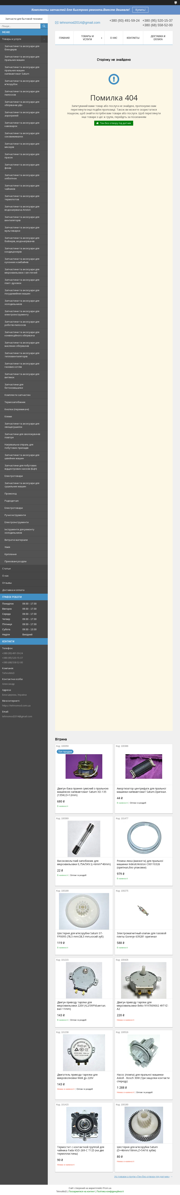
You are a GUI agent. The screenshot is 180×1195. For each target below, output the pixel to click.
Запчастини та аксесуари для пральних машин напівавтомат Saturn (22, 70)
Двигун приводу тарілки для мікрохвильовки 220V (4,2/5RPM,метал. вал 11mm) (81, 1006)
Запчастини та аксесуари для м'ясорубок (22, 82)
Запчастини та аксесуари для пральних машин (22, 58)
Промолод (11, 493)
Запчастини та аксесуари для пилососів (22, 93)
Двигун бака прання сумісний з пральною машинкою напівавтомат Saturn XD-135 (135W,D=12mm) (83, 792)
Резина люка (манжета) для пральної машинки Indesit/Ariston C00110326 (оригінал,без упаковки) (140, 864)
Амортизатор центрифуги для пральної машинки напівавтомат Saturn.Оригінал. (141, 790)
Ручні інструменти (15, 515)
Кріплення (11, 554)
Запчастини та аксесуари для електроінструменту (22, 312)
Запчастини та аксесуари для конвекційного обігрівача (22, 333)
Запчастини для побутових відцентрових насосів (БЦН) (21, 467)
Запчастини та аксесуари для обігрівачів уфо (22, 103)
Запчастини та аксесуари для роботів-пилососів (22, 323)
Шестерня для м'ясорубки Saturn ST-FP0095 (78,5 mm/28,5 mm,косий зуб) (80, 935)
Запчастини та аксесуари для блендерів (22, 47)
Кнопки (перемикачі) (17, 409)
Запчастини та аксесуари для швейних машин (22, 456)
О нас (5, 575)
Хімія (7, 547)
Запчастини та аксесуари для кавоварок (22, 124)
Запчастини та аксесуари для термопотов (22, 197)
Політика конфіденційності (110, 1191)
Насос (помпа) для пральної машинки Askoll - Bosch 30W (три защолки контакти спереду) (143, 1078)
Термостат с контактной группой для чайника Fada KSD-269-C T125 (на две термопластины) (80, 1150)
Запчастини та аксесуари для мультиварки (22, 229)
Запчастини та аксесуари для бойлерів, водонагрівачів (22, 239)
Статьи (6, 568)
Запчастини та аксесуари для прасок (22, 155)
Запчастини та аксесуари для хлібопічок (22, 176)
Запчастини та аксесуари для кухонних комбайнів (22, 260)
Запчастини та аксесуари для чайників (22, 187)
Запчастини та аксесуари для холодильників (22, 302)
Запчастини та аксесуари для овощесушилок (22, 425)
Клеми (8, 416)
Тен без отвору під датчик (115, 123)
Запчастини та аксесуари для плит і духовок (22, 281)
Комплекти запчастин (17, 395)
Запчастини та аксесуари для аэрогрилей (22, 114)
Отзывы (7, 582)
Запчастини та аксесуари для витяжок (22, 375)
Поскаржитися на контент (82, 1191)
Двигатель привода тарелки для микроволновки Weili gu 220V (77, 1076)
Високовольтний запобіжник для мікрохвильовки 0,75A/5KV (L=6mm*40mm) (84, 862)
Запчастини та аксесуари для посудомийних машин (22, 292)
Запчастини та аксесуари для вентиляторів (22, 218)
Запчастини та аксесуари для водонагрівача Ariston (22, 208)
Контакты (133, 37)
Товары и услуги (11, 39)
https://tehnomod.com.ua (16, 705)
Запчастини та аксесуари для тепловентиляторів (22, 354)
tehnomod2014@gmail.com (17, 716)
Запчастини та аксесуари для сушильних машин (22, 484)
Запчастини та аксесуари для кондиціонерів (22, 250)
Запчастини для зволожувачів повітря (22, 435)
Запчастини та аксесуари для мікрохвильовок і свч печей (22, 271)
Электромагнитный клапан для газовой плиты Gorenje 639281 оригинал (141, 935)
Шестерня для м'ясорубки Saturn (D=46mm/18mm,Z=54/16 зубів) (137, 1148)
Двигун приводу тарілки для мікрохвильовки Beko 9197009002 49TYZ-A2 (142, 1006)
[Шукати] (44, 26)
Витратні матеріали (16, 539)
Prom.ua (107, 1188)
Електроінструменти (17, 522)
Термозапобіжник (15, 402)
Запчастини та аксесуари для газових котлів (22, 365)
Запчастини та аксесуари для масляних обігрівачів (22, 344)
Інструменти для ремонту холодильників (19, 531)
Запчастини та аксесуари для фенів (22, 166)
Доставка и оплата (13, 590)
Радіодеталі (12, 500)
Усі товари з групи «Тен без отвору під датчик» (142, 1176)
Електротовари (14, 476)
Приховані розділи (15, 561)
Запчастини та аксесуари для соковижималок (22, 135)
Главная (64, 37)
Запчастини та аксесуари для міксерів (22, 145)
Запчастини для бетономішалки (14, 386)
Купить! (140, 9)
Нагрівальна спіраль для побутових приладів (19, 446)
